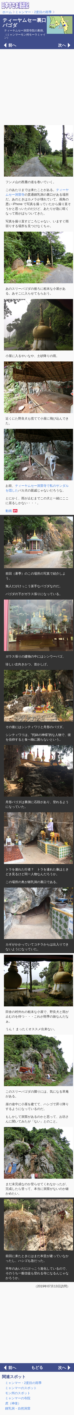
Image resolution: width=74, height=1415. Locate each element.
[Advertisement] (37, 87)
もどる (37, 1367)
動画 (9, 511)
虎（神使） (13, 1403)
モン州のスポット (17, 1393)
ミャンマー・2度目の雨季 (33, 12)
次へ (62, 45)
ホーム (7, 12)
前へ (12, 45)
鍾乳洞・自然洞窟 (17, 1408)
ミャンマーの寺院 (17, 1398)
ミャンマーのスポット (21, 1388)
